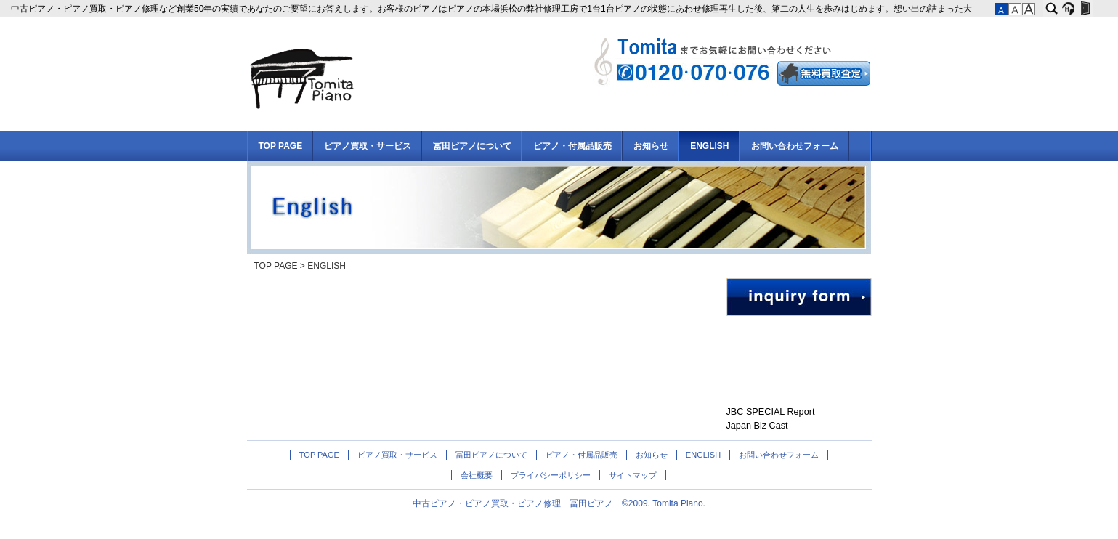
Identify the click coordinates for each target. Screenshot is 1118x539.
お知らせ (650, 146)
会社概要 (477, 475)
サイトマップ (633, 475)
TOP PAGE (281, 146)
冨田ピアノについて (472, 146)
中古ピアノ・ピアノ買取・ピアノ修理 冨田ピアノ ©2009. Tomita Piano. (559, 503)
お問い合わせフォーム (794, 146)
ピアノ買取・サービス (367, 146)
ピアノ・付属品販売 (572, 146)
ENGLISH (709, 146)
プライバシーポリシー (551, 475)
